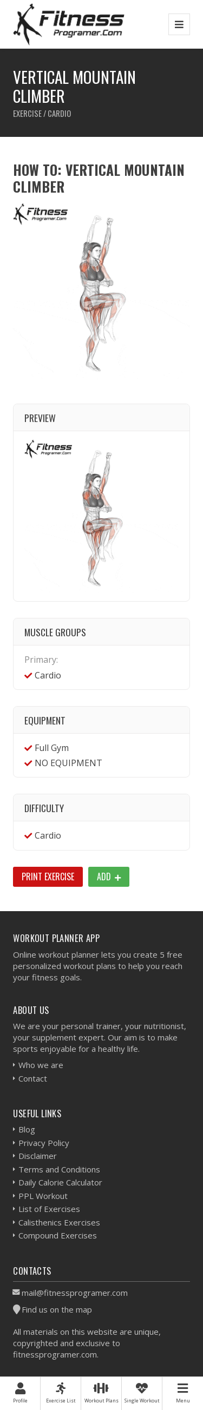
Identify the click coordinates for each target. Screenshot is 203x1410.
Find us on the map (57, 1309)
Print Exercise (48, 876)
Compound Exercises (57, 1235)
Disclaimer (37, 1155)
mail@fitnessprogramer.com (75, 1292)
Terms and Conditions (59, 1169)
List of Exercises (49, 1208)
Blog (26, 1129)
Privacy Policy (43, 1142)
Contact (32, 1078)
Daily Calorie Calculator (60, 1182)
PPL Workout (43, 1195)
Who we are (40, 1064)
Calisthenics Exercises (59, 1222)
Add (109, 876)
